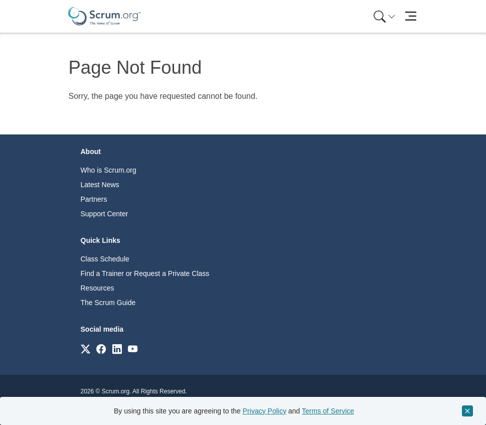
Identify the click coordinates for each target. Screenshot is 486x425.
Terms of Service (328, 411)
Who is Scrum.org (108, 170)
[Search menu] (385, 16)
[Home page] (104, 16)
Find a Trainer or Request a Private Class (145, 273)
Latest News (100, 185)
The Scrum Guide (108, 303)
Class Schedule (105, 259)
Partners (94, 199)
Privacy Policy (264, 411)
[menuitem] (384, 16)
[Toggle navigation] (411, 16)
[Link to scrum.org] (85, 348)
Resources (97, 288)
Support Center (104, 214)
